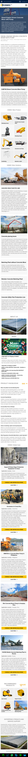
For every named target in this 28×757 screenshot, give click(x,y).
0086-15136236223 (7, 1)
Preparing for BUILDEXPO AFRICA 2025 (9, 373)
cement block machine (10, 60)
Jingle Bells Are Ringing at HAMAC (8, 365)
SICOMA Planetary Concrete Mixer (8, 26)
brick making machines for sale (8, 58)
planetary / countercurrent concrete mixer (10, 50)
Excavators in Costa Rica (14, 506)
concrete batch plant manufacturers (17, 57)
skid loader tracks (16, 54)
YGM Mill (10, 54)
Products (11, 39)
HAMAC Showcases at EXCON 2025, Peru (10, 378)
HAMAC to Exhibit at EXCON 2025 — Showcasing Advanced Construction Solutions (11, 376)
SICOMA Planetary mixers (13, 52)
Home (7, 39)
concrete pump (20, 24)
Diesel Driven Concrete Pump (11, 24)
